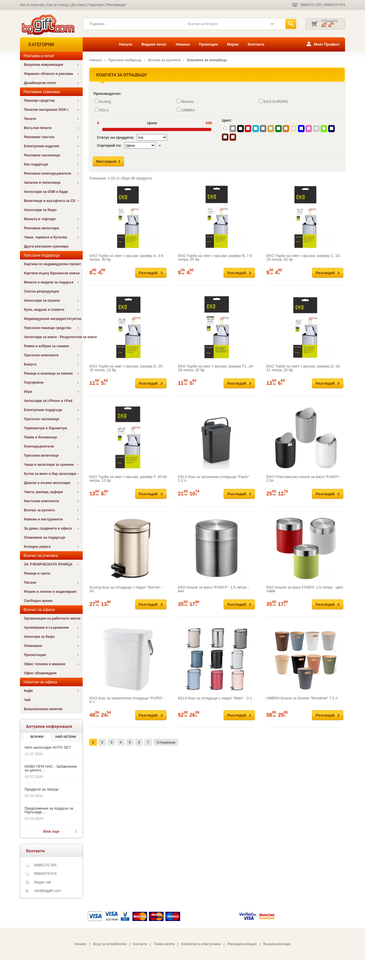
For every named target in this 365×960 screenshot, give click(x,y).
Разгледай (148, 273)
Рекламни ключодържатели (47, 173)
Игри (28, 392)
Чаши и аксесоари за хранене (49, 465)
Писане (30, 583)
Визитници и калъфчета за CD (49, 201)
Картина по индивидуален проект (52, 264)
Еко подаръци (36, 164)
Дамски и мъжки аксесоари (47, 483)
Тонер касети (164, 944)
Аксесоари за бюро (40, 210)
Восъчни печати (38, 128)
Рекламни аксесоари (41, 228)
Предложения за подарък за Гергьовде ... (49, 810)
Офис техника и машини (44, 664)
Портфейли (33, 383)
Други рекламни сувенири (46, 246)
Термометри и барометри (45, 428)
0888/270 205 (310, 5)
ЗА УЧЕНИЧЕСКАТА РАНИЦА (48, 564)
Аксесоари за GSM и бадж (46, 192)
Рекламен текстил (39, 137)
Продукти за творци (41, 789)
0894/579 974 (334, 5)
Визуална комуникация (43, 65)
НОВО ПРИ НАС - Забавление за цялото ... (51, 768)
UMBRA (186, 110)
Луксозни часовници (41, 419)
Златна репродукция (41, 291)
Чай (27, 700)
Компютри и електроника (201, 944)
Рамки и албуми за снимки (46, 346)
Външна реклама (277, 944)
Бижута (30, 364)
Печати (30, 119)
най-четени (65, 736)
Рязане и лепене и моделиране (50, 592)
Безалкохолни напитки (43, 709)
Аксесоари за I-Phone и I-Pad (48, 401)
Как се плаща (57, 5)
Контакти (256, 44)
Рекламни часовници (42, 155)
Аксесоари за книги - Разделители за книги (53, 337)
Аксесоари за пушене (42, 301)
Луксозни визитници (41, 455)
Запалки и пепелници (42, 183)
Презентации (35, 655)
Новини (183, 44)
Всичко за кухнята (39, 510)
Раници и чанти (37, 573)
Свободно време (38, 601)
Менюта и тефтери (40, 219)
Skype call (42, 882)
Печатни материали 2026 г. (46, 110)
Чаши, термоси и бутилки (45, 237)
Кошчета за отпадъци (207, 60)
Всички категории (203, 24)
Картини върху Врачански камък (52, 273)
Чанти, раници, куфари (43, 492)
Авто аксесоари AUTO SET (48, 747)
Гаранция (96, 5)
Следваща (165, 742)
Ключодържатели (39, 446)
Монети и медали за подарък (48, 282)
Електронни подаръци (43, 410)
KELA (102, 110)
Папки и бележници (40, 437)
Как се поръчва (32, 5)
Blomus (185, 101)
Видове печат (154, 44)
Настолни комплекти (41, 501)
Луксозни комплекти (41, 355)
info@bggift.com (47, 890)
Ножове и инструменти (43, 519)
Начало (125, 44)
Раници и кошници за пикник (48, 373)
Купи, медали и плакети (44, 310)
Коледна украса (37, 547)
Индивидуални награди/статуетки (52, 319)
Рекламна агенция (241, 944)
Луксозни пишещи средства (47, 328)
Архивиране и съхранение (46, 628)
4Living (103, 101)
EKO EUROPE (273, 101)
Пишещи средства (39, 101)
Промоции (208, 44)
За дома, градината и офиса (48, 528)
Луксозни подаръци (125, 60)
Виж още (51, 831)
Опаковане (33, 646)
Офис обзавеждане (40, 673)
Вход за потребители (109, 944)
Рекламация (116, 5)
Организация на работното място (52, 618)
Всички (37, 736)
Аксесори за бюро (39, 637)
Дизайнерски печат (40, 83)
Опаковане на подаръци (44, 538)
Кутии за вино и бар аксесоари (50, 474)
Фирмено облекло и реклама (48, 74)
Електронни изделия (41, 146)
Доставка (78, 5)
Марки (233, 44)
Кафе (28, 691)
